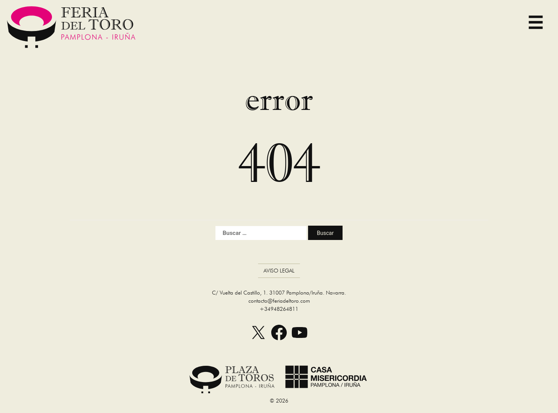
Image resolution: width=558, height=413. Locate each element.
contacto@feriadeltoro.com (279, 301)
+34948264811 (279, 309)
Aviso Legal (279, 270)
